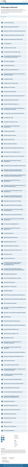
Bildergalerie (16, 444)
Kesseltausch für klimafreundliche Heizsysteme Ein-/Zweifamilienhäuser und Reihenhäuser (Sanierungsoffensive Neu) (13, 263)
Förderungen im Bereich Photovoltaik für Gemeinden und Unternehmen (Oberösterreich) (14, 186)
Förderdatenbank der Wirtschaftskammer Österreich (14, 148)
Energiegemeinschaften (8, 79)
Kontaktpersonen (16, 438)
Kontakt (22, 466)
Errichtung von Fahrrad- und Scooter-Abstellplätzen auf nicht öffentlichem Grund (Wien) (14, 109)
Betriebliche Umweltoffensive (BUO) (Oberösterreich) (14, 35)
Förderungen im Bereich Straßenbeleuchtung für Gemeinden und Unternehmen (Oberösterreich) (13, 196)
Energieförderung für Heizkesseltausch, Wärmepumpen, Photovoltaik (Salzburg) (14, 74)
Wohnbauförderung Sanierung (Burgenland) (12, 409)
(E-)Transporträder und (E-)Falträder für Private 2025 (14, 113)
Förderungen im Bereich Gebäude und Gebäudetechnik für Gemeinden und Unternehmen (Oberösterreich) (15, 175)
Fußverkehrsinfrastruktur (8, 233)
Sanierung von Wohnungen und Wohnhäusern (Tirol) (13, 356)
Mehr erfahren (3, 454)
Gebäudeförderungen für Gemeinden (11, 237)
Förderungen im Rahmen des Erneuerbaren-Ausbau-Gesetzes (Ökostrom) (13, 210)
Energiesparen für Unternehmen (10, 91)
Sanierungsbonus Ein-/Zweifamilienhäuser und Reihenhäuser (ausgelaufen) (12, 342)
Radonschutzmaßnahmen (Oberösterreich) (12, 321)
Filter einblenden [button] (3, 16)
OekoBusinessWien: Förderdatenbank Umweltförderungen (15, 299)
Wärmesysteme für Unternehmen (10, 426)
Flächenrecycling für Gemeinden (10, 135)
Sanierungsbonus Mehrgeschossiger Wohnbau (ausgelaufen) (12, 348)
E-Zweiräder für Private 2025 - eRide (10, 121)
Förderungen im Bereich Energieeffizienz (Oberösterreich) (14, 165)
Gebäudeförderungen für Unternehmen (11, 246)
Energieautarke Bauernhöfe (9, 65)
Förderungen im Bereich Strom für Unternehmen (13, 205)
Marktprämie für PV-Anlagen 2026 (10, 286)
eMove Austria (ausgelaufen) (9, 61)
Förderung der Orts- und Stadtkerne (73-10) (12, 152)
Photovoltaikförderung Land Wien (10, 303)
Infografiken (15, 445)
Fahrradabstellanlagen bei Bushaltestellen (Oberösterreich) (12, 126)
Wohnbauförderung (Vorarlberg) (10, 418)
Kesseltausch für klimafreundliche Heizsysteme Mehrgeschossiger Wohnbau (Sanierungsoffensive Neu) (14, 269)
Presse (15, 446)
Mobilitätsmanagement (8, 290)
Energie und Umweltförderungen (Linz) (11, 104)
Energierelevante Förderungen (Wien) (11, 83)
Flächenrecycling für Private (9, 139)
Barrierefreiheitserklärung (16, 466)
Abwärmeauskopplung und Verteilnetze (11, 26)
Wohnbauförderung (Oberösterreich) (11, 405)
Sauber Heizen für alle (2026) (9, 360)
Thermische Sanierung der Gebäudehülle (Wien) (13, 379)
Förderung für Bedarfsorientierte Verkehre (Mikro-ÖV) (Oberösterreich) (14, 219)
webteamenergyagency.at (4, 13)
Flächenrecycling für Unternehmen (10, 143)
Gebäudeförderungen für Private (10, 241)
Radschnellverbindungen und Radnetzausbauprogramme (14, 325)
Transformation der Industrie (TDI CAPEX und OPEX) (13, 383)
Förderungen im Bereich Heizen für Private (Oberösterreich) (12, 181)
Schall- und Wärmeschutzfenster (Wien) (11, 364)
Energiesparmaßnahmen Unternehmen (11, 100)
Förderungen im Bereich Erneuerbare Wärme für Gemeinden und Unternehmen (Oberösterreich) (13, 170)
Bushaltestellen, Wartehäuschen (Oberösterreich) (13, 39)
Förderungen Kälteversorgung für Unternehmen (13, 214)
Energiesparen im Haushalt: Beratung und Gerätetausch (14, 95)
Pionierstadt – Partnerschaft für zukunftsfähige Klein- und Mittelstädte (14, 308)
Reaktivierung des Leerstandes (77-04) (11, 333)
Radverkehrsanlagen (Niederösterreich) (11, 329)
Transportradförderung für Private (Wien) (11, 387)
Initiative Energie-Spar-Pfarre (9, 258)
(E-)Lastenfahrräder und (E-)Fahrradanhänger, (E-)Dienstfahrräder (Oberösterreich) (12, 57)
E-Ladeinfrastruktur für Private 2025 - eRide (12, 52)
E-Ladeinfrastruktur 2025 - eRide (10, 47)
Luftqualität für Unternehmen (9, 282)
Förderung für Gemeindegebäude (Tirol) (11, 224)
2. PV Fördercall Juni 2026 (8, 22)
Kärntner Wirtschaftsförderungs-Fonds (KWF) (12, 278)
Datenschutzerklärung (10, 466)
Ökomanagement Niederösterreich (10, 274)
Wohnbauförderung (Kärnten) (9, 401)
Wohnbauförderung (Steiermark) (10, 413)
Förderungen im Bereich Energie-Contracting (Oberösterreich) (12, 161)
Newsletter (15, 441)
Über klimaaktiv (16, 437)
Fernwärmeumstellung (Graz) (9, 131)
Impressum (4, 466)
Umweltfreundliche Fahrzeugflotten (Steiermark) (13, 392)
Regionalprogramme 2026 (8, 337)
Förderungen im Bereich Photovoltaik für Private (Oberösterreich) (13, 191)
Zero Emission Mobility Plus (9, 430)
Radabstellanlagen (7, 316)
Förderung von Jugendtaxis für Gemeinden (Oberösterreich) (12, 229)
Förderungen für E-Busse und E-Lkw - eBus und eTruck (14, 156)
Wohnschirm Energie (8, 422)
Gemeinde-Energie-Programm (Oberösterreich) (13, 250)
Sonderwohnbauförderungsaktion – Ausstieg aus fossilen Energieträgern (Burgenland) (14, 369)
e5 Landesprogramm (8, 43)
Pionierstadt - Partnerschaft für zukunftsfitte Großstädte (14, 312)
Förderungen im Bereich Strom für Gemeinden (12, 201)
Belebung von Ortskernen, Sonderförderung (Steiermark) (14, 31)
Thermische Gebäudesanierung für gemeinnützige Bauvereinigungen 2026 (13, 375)
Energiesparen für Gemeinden (9, 87)
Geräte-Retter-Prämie (8, 254)
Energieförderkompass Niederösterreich (11, 69)
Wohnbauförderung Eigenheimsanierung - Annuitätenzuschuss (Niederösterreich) (11, 397)
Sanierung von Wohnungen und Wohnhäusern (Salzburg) (14, 352)
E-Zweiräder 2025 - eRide (8, 117)
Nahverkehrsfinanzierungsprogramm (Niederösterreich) (14, 295)
